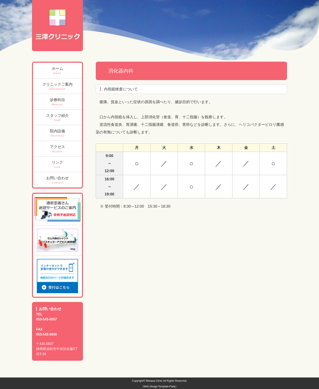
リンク (57, 164)
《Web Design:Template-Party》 (159, 386)
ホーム (57, 70)
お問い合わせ (57, 180)
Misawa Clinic (154, 380)
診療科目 (57, 102)
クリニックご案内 (57, 86)
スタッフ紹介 (57, 117)
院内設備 (57, 133)
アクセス (57, 149)
